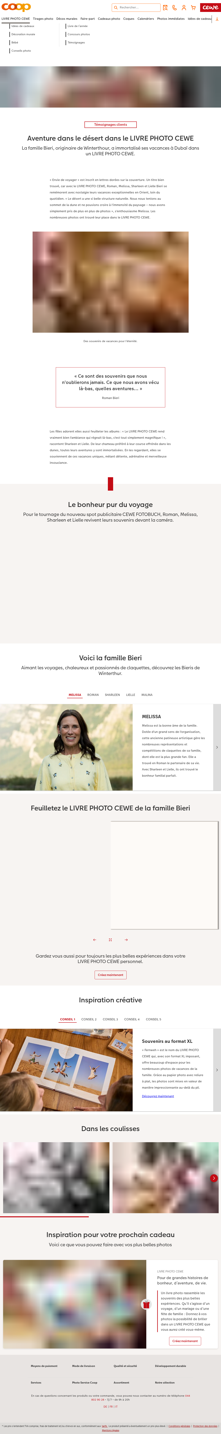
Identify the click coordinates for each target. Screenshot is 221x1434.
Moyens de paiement (44, 1366)
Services (36, 1383)
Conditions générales (179, 1426)
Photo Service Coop (84, 1383)
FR (111, 1407)
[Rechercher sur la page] (136, 7)
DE (105, 1407)
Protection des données (205, 1426)
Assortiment (121, 1383)
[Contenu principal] (110, 694)
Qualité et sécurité (125, 1366)
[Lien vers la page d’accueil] (40, 7)
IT (116, 1407)
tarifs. (105, 1426)
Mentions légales (110, 1430)
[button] (184, 7)
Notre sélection (165, 1383)
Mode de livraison (83, 1366)
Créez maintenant (110, 975)
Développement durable (170, 1366)
